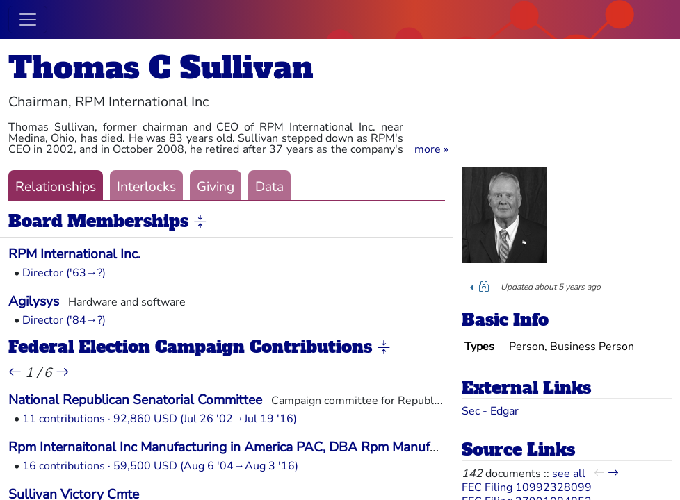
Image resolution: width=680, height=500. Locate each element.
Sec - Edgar (490, 411)
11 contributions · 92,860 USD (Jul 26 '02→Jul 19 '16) (159, 418)
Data (269, 187)
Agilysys (33, 301)
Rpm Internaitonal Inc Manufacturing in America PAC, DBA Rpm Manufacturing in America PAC (291, 447)
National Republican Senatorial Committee (135, 400)
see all (568, 473)
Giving (215, 187)
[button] (431, 149)
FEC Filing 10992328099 (527, 487)
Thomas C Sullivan (161, 68)
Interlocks (146, 187)
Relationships (55, 187)
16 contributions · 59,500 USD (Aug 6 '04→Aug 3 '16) (160, 466)
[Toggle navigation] (27, 19)
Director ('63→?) (64, 273)
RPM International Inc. (74, 254)
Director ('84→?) (64, 320)
